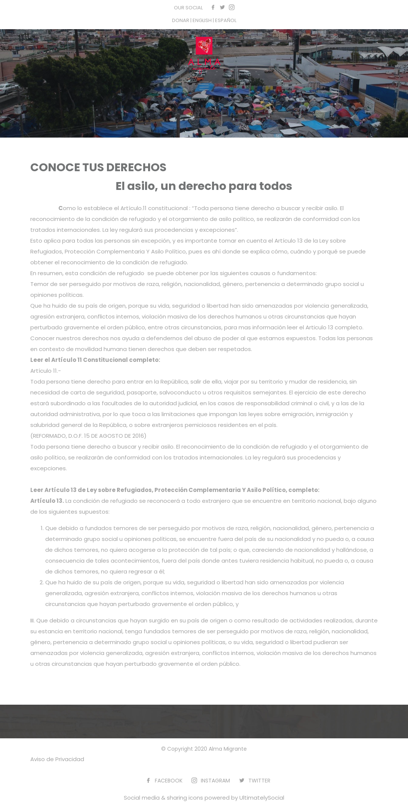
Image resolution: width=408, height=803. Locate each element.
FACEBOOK (168, 780)
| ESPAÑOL (224, 20)
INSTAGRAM (215, 780)
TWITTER (259, 780)
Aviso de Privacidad (57, 759)
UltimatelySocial (261, 798)
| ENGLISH (201, 20)
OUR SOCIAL (188, 7)
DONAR (181, 20)
